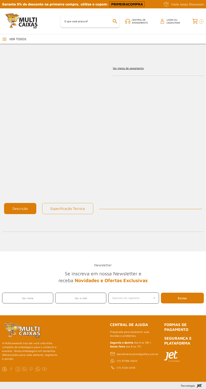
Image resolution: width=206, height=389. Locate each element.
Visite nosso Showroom (183, 4)
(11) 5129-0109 (122, 368)
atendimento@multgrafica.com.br (134, 353)
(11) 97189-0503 (123, 361)
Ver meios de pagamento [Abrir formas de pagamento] (128, 68)
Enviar (182, 298)
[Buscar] (115, 21)
